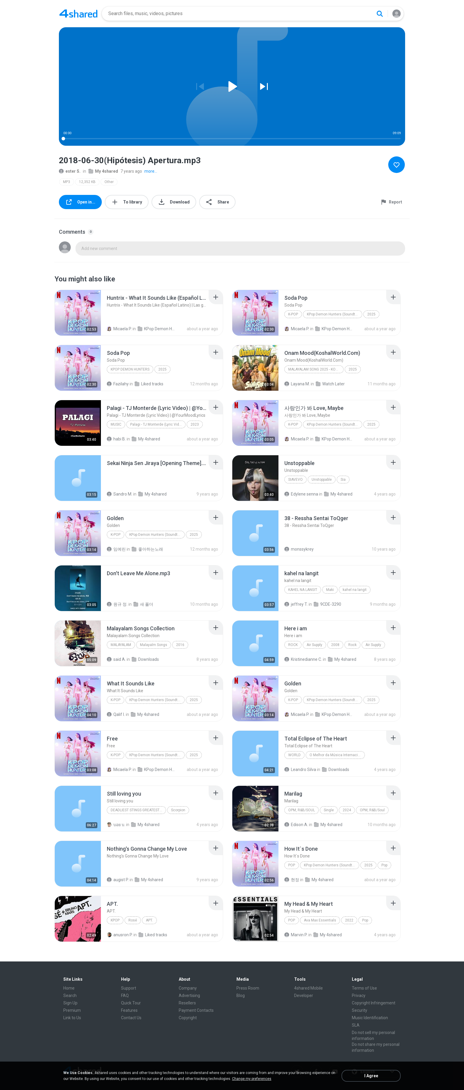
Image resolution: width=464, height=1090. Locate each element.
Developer (303, 995)
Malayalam (121, 645)
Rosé (132, 920)
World (294, 755)
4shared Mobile (308, 988)
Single (329, 810)
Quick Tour (131, 1003)
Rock (293, 645)
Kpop (115, 920)
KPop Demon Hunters (130, 369)
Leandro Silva (300, 769)
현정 (291, 879)
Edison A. (296, 824)
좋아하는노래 (147, 549)
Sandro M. (119, 494)
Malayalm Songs (153, 645)
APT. (149, 920)
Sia (343, 479)
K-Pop (293, 314)
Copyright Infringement (373, 1003)
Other (109, 182)
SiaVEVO (295, 479)
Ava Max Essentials (320, 920)
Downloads (145, 659)
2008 (335, 645)
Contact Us (131, 1017)
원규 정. (117, 604)
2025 (371, 314)
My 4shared (103, 171)
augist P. (118, 879)
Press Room (247, 988)
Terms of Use (364, 988)
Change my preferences (251, 1079)
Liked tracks (149, 384)
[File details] (78, 313)
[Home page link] (78, 13)
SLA (356, 1025)
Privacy (358, 995)
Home (69, 988)
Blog (240, 995)
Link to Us (72, 1017)
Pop (291, 865)
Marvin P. (295, 934)
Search (70, 995)
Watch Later (330, 384)
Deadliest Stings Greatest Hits (138, 810)
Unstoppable (322, 479)
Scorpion (178, 810)
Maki (330, 590)
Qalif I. (116, 714)
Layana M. (297, 384)
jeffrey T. (296, 604)
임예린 (116, 549)
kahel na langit (302, 590)
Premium (72, 1010)
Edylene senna (301, 494)
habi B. (116, 439)
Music (116, 424)
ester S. (69, 171)
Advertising (189, 995)
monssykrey (299, 549)
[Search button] (380, 14)
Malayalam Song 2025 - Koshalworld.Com (316, 369)
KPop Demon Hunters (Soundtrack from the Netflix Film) (157, 328)
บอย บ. (116, 824)
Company (188, 988)
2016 (180, 645)
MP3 (66, 182)
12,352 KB (87, 182)
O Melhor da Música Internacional (337, 755)
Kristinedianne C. (303, 659)
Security (359, 1010)
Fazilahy (118, 384)
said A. (116, 659)
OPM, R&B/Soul (301, 810)
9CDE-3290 (327, 604)
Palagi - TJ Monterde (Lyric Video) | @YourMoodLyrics (158, 424)
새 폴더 (143, 604)
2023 (195, 424)
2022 (349, 920)
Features (129, 1010)
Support (128, 988)
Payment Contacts (196, 1010)
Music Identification (370, 1017)
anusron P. (120, 934)
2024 (347, 810)
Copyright (188, 1017)
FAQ (125, 995)
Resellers (187, 1003)
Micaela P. (119, 328)
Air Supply (314, 645)
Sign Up (70, 1003)
